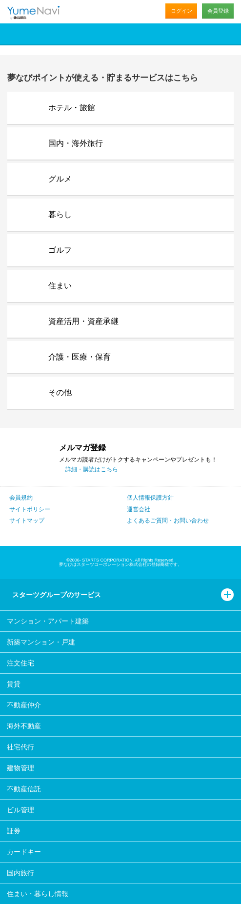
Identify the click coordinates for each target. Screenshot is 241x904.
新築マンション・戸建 (41, 642)
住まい (60, 285)
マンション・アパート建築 (48, 621)
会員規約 (21, 497)
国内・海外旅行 (75, 143)
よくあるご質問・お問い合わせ (168, 520)
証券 (13, 831)
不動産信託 (24, 789)
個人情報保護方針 (150, 497)
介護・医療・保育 (79, 357)
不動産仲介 (24, 705)
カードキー (24, 852)
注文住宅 (20, 663)
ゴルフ (60, 250)
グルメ (60, 179)
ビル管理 (20, 810)
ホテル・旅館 (71, 107)
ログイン (181, 11)
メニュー (229, 33)
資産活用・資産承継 (83, 321)
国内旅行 (20, 873)
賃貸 (13, 684)
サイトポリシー (29, 509)
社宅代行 (20, 747)
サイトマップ (26, 520)
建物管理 (20, 768)
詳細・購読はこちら (91, 469)
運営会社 (138, 509)
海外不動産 (24, 726)
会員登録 (218, 11)
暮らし (60, 214)
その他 (60, 392)
